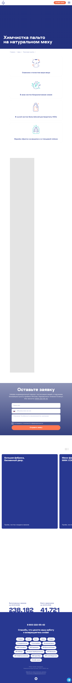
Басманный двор (49, 643)
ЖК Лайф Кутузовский (21, 656)
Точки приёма (35, 643)
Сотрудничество (22, 643)
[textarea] (36, 418)
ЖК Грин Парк (36, 656)
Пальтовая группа (28, 52)
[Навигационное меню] (69, 2)
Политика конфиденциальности (36, 673)
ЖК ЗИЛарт (19, 651)
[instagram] (36, 678)
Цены (19, 52)
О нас (28, 639)
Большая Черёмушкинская (35, 651)
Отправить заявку (36, 427)
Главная (12, 52)
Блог (35, 639)
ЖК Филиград (51, 651)
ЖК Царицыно (34, 647)
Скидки (51, 639)
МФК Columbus (21, 647)
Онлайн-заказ (36, 660)
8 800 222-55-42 (41, 399)
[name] (36, 405)
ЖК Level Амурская (51, 656)
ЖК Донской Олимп (49, 647)
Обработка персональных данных (36, 672)
